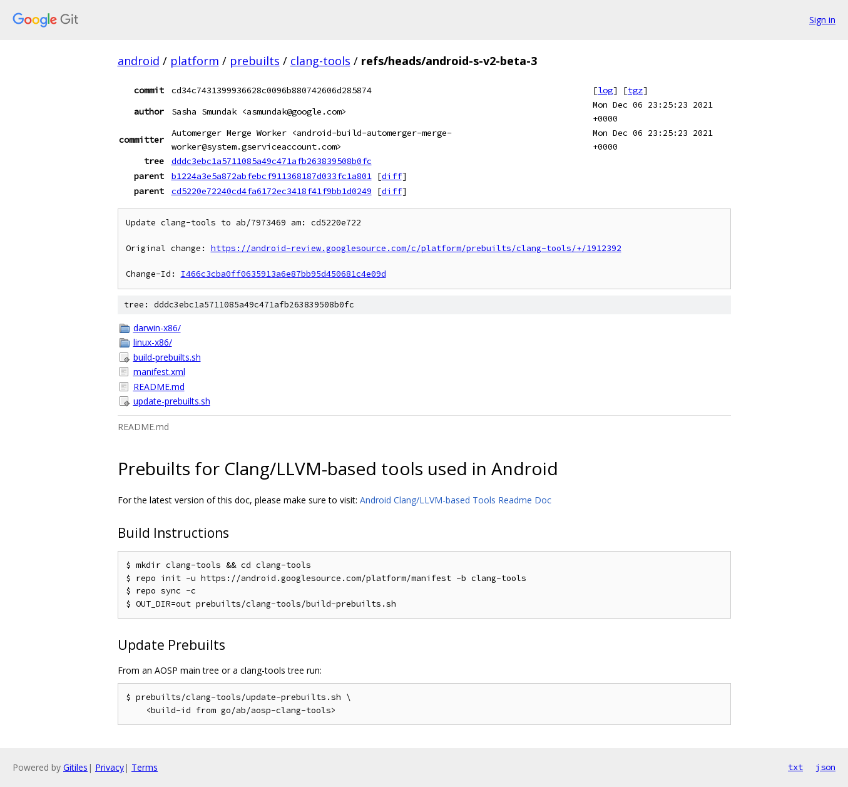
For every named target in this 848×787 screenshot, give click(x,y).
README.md (159, 387)
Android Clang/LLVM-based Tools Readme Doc (455, 500)
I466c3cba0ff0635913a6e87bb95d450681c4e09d (283, 274)
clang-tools (320, 60)
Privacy (109, 767)
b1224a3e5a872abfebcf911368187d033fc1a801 (271, 176)
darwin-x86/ (157, 328)
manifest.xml (159, 372)
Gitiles (75, 767)
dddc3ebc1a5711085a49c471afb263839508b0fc (271, 161)
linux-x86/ (152, 342)
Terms (144, 767)
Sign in (822, 20)
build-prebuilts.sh (167, 357)
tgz (635, 90)
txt (795, 767)
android (139, 60)
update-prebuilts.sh (171, 401)
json (825, 767)
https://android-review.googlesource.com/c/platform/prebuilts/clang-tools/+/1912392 (416, 248)
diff (392, 176)
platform (194, 60)
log (605, 90)
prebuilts (255, 60)
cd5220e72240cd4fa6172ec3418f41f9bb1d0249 (271, 191)
